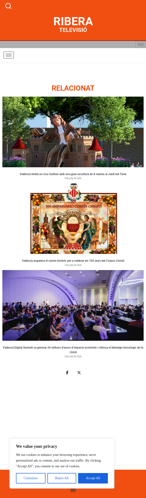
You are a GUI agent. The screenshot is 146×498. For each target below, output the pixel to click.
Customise (31, 478)
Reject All (61, 478)
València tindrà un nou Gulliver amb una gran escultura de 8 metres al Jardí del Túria (73, 174)
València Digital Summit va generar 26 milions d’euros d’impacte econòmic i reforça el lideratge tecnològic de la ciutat (73, 350)
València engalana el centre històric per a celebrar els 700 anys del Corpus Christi (73, 260)
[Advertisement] (73, 425)
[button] (73, 489)
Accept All (93, 478)
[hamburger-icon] (140, 44)
